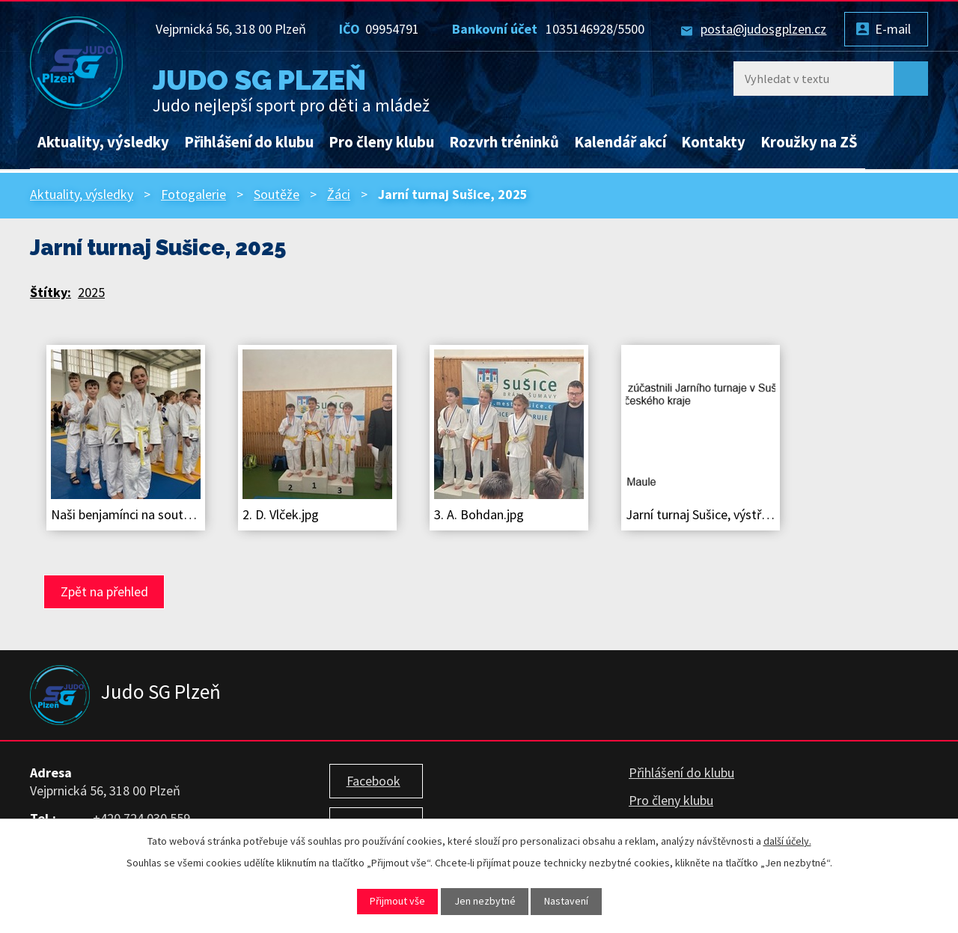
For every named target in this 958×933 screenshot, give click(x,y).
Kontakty (713, 142)
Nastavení (566, 901)
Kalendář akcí (620, 142)
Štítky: (50, 292)
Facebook (373, 780)
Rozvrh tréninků (504, 142)
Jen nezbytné (485, 901)
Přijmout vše (397, 901)
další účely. (787, 841)
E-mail (893, 28)
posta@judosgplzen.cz (763, 28)
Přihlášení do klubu (249, 142)
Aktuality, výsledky (103, 142)
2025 (91, 292)
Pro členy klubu (381, 142)
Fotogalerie (193, 194)
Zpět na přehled (104, 591)
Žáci (338, 194)
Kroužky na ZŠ (809, 142)
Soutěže (276, 194)
